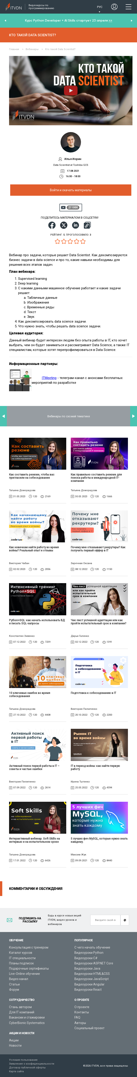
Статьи (14, 984)
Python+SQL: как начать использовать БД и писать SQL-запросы (37, 622)
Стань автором (20, 1007)
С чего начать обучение (92, 947)
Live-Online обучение (24, 974)
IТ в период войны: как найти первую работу (95, 767)
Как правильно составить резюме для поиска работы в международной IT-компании (96, 478)
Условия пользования (23, 1059)
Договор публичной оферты (27, 1067)
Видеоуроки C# (86, 958)
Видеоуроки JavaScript (91, 979)
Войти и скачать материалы (71, 190)
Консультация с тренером (28, 947)
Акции (14, 1040)
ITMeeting (49, 378)
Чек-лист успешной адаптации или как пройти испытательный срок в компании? (98, 622)
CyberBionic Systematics (27, 1023)
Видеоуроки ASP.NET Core (93, 963)
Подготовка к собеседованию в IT (93, 693)
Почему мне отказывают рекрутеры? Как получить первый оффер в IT (98, 549)
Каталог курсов (20, 952)
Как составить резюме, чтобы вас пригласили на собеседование (31, 476)
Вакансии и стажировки (27, 1017)
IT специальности (22, 958)
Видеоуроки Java (87, 968)
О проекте (81, 1007)
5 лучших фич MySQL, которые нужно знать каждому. (99, 840)
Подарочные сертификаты (29, 968)
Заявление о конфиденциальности (31, 1063)
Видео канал (18, 979)
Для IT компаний (21, 1012)
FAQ (77, 1017)
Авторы (80, 1023)
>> (110, 20)
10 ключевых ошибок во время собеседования (29, 694)
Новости (15, 1045)
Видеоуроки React (88, 989)
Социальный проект (89, 1028)
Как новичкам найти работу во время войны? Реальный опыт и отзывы (34, 549)
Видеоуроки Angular (89, 984)
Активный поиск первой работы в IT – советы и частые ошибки (34, 767)
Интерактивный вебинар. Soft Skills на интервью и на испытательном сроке (34, 840)
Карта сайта (16, 1071)
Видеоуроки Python (88, 952)
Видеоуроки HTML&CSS (92, 974)
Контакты (81, 1012)
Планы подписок (21, 963)
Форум (14, 989)
